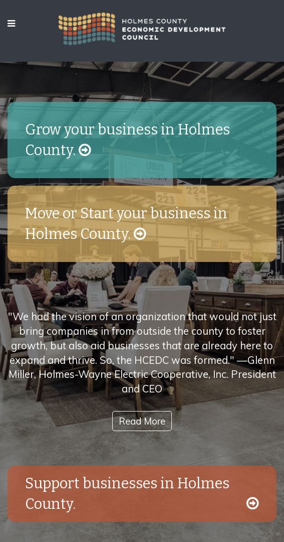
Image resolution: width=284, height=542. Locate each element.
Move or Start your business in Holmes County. (126, 224)
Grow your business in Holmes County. (127, 140)
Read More (142, 421)
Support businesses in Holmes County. (142, 494)
